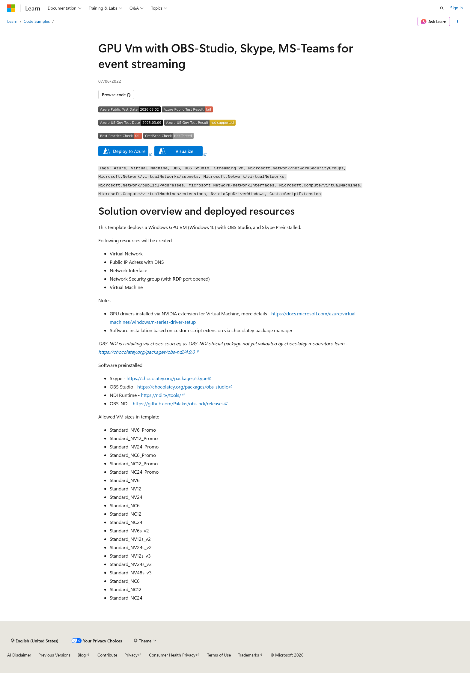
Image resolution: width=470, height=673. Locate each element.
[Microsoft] (11, 8)
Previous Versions (54, 655)
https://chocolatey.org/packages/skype (166, 378)
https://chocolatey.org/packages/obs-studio (182, 386)
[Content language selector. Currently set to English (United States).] (34, 640)
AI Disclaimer (19, 655)
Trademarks (248, 655)
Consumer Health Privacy (172, 655)
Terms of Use (219, 655)
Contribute (107, 655)
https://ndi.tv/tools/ (161, 395)
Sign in (456, 7)
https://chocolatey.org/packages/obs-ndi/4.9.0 (146, 352)
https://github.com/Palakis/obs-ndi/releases (178, 403)
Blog (82, 655)
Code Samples (37, 21)
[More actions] (457, 21)
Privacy (131, 655)
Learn (12, 21)
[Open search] (442, 8)
